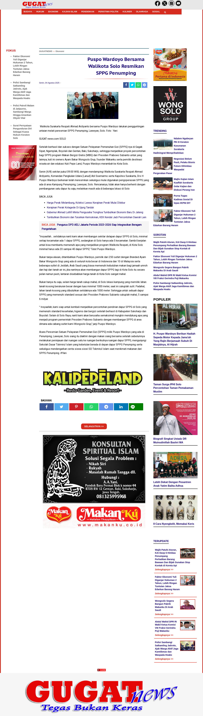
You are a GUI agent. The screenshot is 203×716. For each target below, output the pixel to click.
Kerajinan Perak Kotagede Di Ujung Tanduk (70, 207)
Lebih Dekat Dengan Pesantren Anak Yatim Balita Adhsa (172, 484)
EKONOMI (53, 11)
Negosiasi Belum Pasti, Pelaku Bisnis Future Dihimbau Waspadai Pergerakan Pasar (174, 166)
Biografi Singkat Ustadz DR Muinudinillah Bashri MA (170, 440)
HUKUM (40, 11)
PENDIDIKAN (87, 11)
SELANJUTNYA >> (94, 426)
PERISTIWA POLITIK (108, 11)
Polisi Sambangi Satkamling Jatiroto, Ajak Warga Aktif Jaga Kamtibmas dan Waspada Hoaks (173, 286)
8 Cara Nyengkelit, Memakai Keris (173, 523)
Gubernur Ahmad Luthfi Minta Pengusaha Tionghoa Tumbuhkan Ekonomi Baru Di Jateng (95, 212)
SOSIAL (156, 11)
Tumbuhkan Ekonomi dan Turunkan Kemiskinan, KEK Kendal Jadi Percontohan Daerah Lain (96, 217)
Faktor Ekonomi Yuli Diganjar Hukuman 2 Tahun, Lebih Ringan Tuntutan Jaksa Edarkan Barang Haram (23, 65)
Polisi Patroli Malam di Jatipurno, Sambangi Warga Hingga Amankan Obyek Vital (23, 111)
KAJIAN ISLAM (69, 11)
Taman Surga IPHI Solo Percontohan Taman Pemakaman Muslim (173, 388)
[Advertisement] (101, 693)
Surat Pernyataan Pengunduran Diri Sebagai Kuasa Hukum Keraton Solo (22, 131)
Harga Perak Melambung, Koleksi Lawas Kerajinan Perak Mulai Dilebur (86, 202)
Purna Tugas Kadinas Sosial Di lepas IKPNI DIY (183, 199)
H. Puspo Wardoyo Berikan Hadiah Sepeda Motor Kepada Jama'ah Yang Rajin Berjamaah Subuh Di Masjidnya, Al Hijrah (174, 339)
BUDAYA (28, 11)
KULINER (127, 11)
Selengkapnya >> (164, 569)
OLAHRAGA (142, 11)
